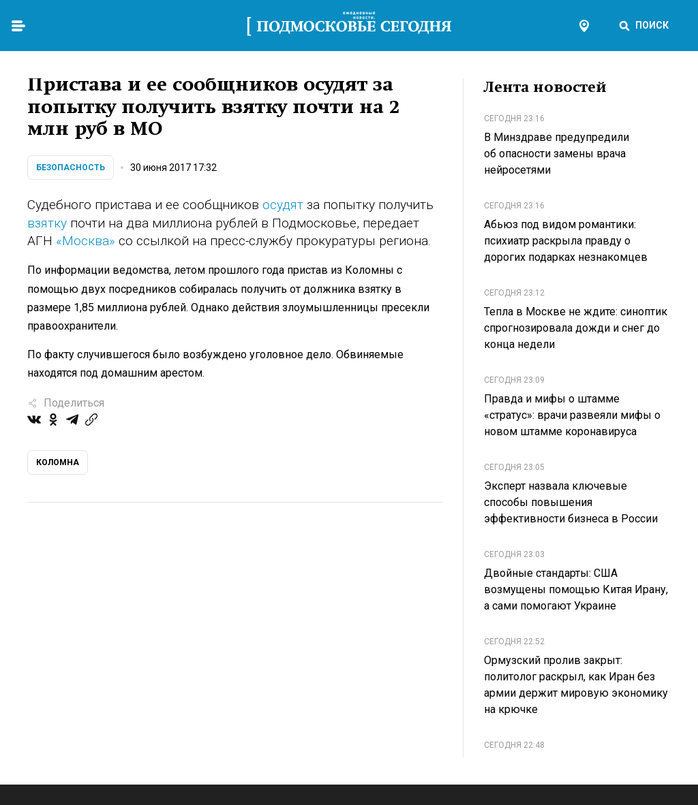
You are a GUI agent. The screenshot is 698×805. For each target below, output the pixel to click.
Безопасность (70, 167)
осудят (282, 204)
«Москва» (85, 241)
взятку (47, 223)
